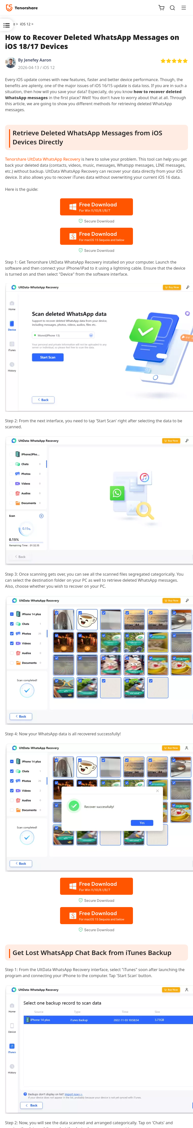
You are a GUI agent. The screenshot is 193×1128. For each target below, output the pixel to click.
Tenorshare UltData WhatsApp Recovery (42, 159)
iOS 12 (49, 67)
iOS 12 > (27, 24)
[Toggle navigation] (181, 7)
